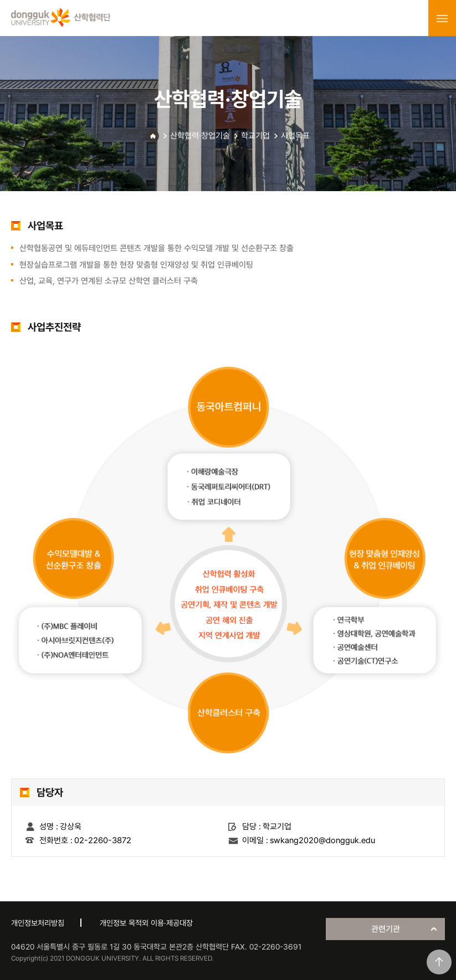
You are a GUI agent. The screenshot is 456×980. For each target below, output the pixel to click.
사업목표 (295, 136)
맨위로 (439, 962)
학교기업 (255, 136)
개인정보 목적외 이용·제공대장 (146, 923)
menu (442, 18)
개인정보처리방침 (37, 923)
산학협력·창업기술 (200, 136)
